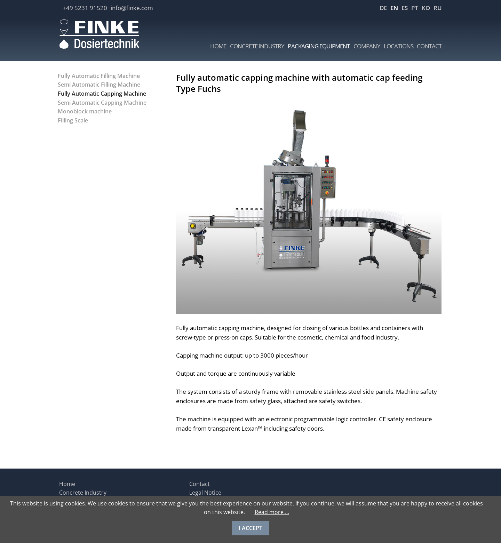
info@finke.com (132, 8)
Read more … (272, 512)
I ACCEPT (250, 528)
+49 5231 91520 (85, 8)
